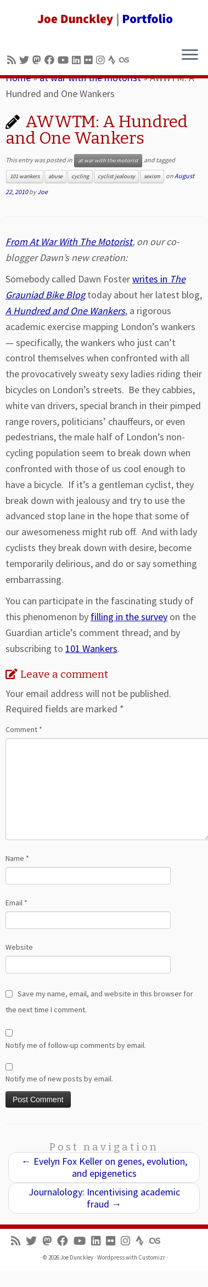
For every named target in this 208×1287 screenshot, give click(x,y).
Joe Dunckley (76, 1257)
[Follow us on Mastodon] (38, 60)
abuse (55, 176)
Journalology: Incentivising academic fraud (104, 1198)
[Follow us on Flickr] (90, 60)
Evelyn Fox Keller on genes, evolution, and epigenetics (104, 1167)
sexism (152, 176)
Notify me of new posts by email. (59, 1079)
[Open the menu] (190, 55)
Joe (42, 192)
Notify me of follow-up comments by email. (75, 1045)
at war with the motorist (108, 160)
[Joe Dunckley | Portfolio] (104, 19)
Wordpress (111, 1257)
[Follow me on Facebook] (51, 60)
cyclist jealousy (116, 176)
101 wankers (25, 176)
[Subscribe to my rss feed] (13, 60)
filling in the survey (129, 616)
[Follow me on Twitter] (25, 60)
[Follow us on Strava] (113, 60)
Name (17, 858)
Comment (23, 729)
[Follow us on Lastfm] (125, 60)
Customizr (151, 1257)
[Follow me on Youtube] (65, 60)
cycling (80, 176)
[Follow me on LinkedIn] (78, 60)
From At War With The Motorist (68, 241)
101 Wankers (91, 648)
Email (16, 903)
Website (19, 947)
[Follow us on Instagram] (102, 60)
